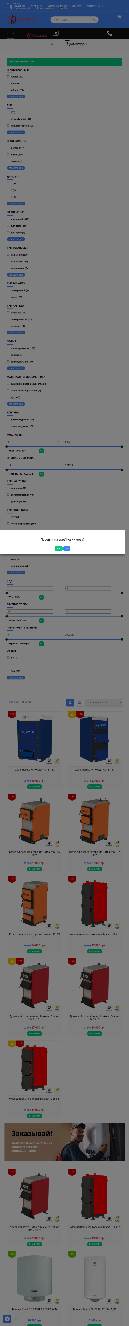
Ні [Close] (66, 548)
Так (59, 548)
